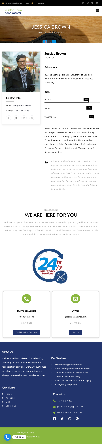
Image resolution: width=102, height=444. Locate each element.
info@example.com (22, 105)
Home (41, 32)
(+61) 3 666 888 (21, 110)
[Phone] (7, 437)
